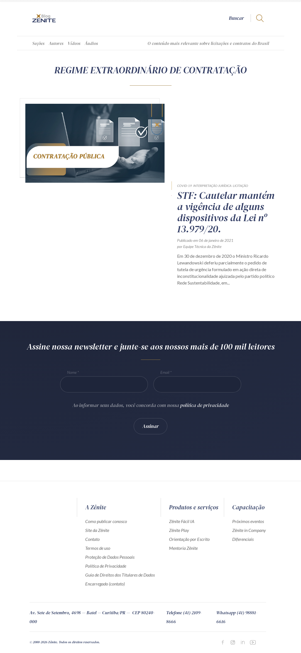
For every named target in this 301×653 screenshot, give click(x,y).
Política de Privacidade (105, 565)
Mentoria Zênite (183, 548)
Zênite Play (179, 530)
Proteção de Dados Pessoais (109, 557)
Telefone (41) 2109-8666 (184, 617)
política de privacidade (204, 409)
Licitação (240, 186)
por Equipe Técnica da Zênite (199, 246)
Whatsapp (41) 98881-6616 (236, 617)
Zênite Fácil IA (181, 521)
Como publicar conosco (106, 521)
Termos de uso (97, 548)
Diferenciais (243, 539)
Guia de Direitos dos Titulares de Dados (120, 574)
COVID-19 (184, 186)
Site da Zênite (97, 530)
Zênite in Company (249, 530)
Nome (72, 377)
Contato (92, 539)
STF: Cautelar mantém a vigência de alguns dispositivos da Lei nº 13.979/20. (226, 212)
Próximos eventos (248, 521)
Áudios (91, 43)
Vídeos (74, 43)
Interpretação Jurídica (212, 186)
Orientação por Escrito (189, 539)
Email (164, 377)
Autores (56, 43)
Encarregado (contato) (105, 583)
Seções (38, 43)
